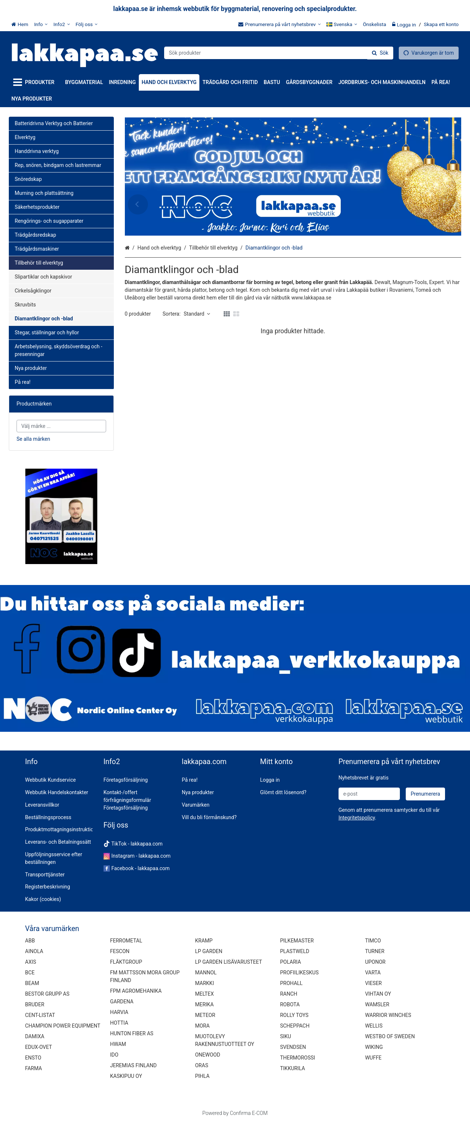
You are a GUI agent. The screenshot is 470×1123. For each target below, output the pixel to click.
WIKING (374, 1047)
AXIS (30, 962)
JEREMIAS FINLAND (133, 1065)
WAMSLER (377, 1004)
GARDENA (122, 1001)
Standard (197, 314)
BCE (30, 972)
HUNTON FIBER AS (131, 1033)
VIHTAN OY (378, 994)
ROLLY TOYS (294, 1015)
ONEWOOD (207, 1055)
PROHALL (291, 983)
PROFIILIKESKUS (299, 972)
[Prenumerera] (425, 794)
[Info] (41, 24)
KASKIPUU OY (126, 1076)
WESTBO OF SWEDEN (390, 1036)
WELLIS (374, 1026)
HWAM (118, 1044)
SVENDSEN (293, 1047)
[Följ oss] (87, 24)
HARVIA (119, 1012)
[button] (357, 818)
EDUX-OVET (38, 1047)
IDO (114, 1055)
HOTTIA (119, 1023)
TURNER (374, 951)
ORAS (201, 1065)
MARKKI (204, 983)
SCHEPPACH (295, 1026)
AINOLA (34, 951)
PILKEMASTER (297, 941)
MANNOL (206, 972)
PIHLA (202, 1076)
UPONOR (375, 962)
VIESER (373, 983)
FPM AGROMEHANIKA (136, 991)
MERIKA (204, 1004)
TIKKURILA (292, 1068)
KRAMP (204, 941)
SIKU (285, 1036)
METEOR (205, 1015)
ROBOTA (290, 1004)
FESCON (120, 951)
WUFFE (373, 1058)
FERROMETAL (126, 941)
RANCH (288, 994)
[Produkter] (35, 82)
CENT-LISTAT (40, 1015)
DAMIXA (34, 1036)
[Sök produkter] (278, 53)
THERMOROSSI (297, 1058)
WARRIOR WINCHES (388, 1015)
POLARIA (290, 962)
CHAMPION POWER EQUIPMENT (62, 1026)
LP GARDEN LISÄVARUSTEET (228, 962)
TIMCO (373, 941)
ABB (30, 941)
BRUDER (34, 1004)
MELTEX (204, 994)
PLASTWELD (295, 951)
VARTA (373, 972)
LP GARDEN (208, 951)
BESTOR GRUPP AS (47, 994)
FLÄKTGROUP (126, 962)
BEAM (32, 983)
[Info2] (61, 24)
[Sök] (380, 53)
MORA (202, 1026)
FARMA (33, 1068)
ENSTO (33, 1058)
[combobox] (278, 53)
